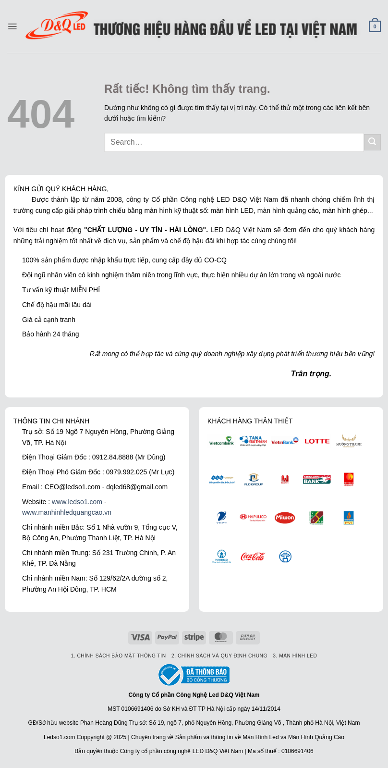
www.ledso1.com (77, 502)
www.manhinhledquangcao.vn (66, 512)
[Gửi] (372, 142)
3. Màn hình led (295, 655)
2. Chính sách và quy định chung (219, 655)
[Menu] (12, 26)
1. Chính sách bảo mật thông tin (118, 655)
